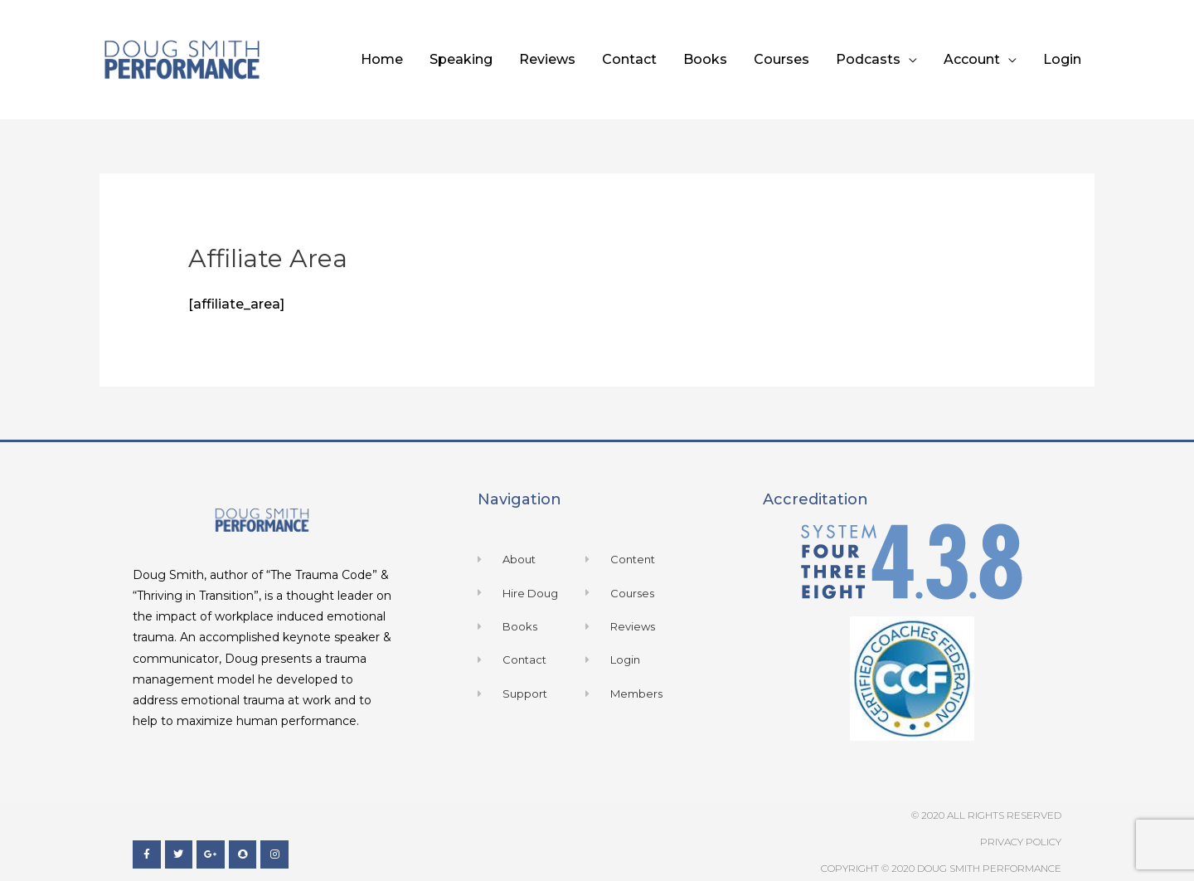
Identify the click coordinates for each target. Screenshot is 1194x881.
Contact (629, 59)
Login (1062, 59)
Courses (781, 59)
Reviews (547, 59)
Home (382, 59)
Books (705, 59)
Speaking (461, 59)
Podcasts (868, 59)
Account (972, 59)
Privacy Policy (1020, 841)
